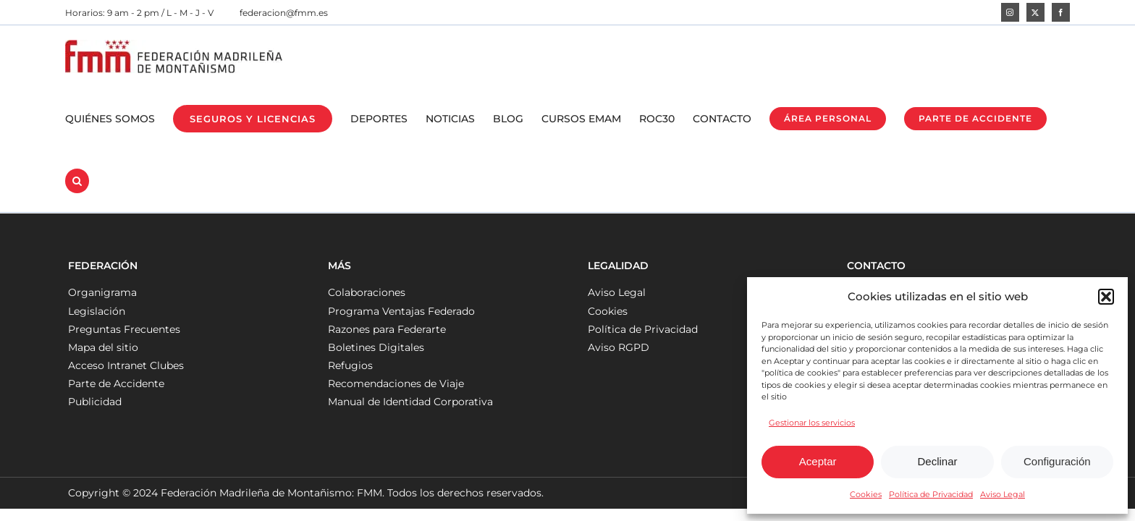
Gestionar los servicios (812, 423)
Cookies (866, 494)
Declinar (937, 461)
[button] (1106, 296)
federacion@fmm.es (284, 12)
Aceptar (818, 461)
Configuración (1057, 461)
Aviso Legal (1002, 494)
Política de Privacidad (931, 494)
